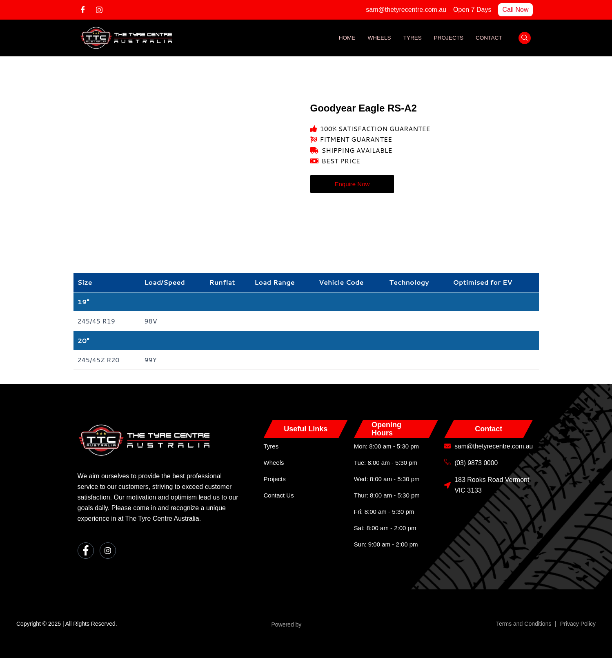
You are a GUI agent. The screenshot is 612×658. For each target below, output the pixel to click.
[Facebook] (86, 9)
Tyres (410, 38)
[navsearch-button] (525, 38)
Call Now (515, 9)
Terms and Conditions (523, 623)
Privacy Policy (578, 623)
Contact (488, 38)
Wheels (376, 38)
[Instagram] (102, 9)
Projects (447, 38)
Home (343, 38)
